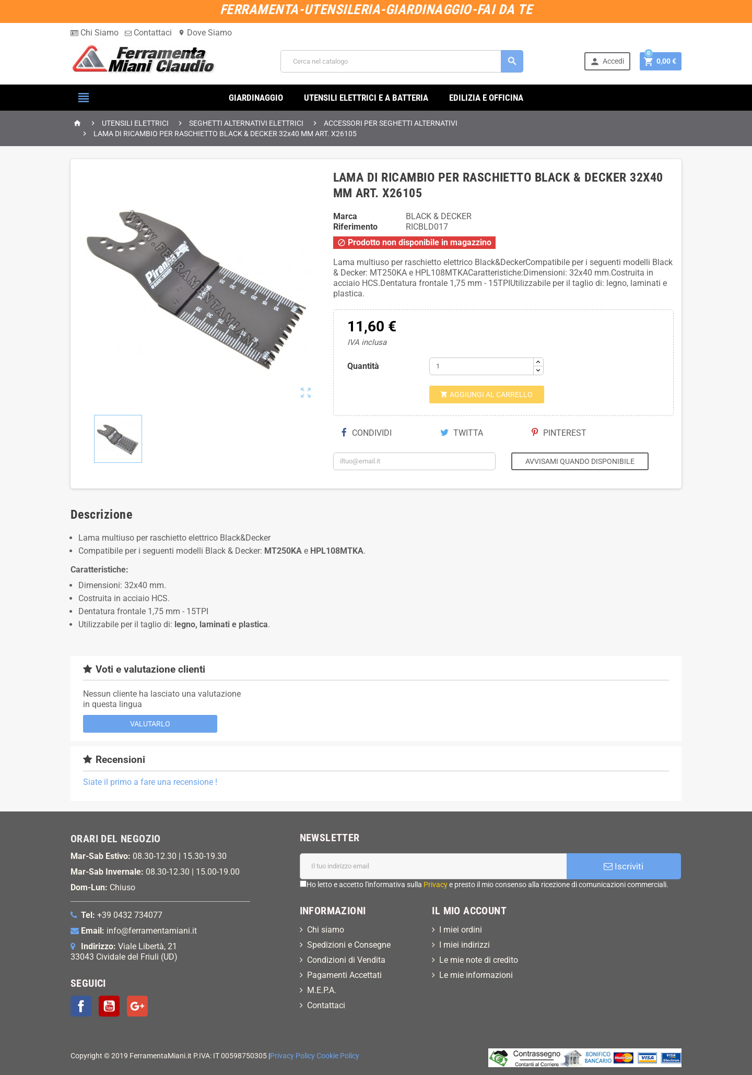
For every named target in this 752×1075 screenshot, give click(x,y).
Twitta (461, 433)
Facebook (80, 1006)
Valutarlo (150, 724)
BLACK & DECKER (439, 216)
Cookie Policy (337, 1056)
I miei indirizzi (464, 945)
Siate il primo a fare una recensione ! (150, 782)
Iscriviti (623, 866)
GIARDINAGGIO (256, 97)
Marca (345, 216)
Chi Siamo (94, 33)
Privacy (436, 884)
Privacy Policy (292, 1056)
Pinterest (559, 433)
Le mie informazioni (476, 975)
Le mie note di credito (478, 960)
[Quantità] (481, 366)
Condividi (366, 433)
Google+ (137, 1006)
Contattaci (148, 33)
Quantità (363, 366)
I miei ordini (460, 930)
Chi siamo (325, 930)
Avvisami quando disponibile (579, 461)
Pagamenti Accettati (344, 975)
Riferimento (355, 227)
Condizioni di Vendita (346, 960)
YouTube (109, 1006)
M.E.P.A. (321, 990)
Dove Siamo (205, 33)
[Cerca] (401, 61)
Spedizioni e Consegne (349, 945)
